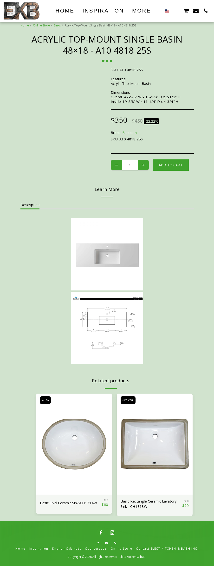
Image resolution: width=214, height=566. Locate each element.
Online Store (41, 25)
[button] (176, 10)
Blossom (129, 132)
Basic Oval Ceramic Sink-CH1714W (68, 502)
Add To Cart (170, 165)
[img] (74, 444)
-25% (45, 400)
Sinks (57, 25)
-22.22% (128, 400)
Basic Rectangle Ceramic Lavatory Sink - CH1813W (149, 504)
